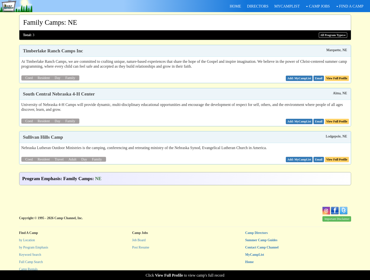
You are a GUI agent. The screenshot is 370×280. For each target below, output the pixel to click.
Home (249, 262)
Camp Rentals (28, 269)
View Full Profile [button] (336, 78)
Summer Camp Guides (261, 240)
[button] (318, 78)
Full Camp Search (31, 262)
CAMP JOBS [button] (318, 6)
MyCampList (254, 254)
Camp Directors (256, 233)
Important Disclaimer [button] (337, 219)
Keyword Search (30, 254)
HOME (235, 6)
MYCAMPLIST (287, 6)
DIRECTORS (258, 6)
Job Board (139, 240)
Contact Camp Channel (262, 247)
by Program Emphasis (33, 247)
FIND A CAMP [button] (349, 6)
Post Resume (140, 247)
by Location (27, 240)
